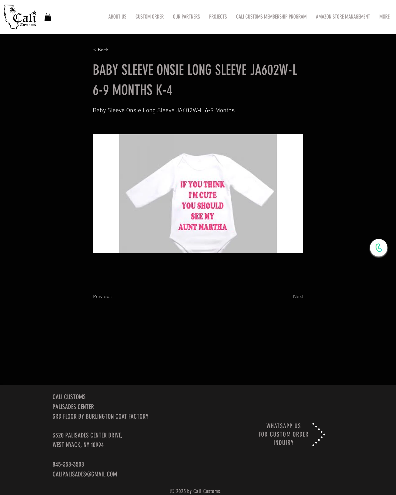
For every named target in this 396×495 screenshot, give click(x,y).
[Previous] (113, 296)
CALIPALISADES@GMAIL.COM (85, 474)
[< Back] (113, 50)
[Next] (288, 296)
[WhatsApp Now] (379, 248)
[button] (47, 17)
